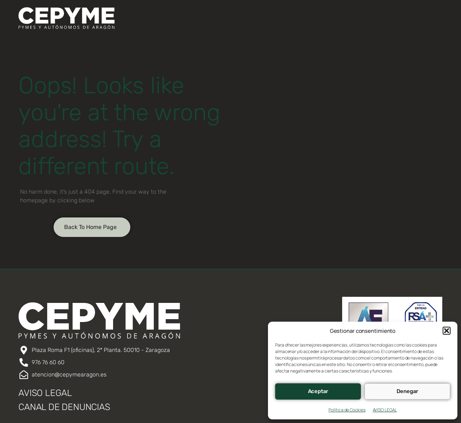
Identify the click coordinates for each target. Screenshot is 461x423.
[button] (446, 330)
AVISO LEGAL (385, 410)
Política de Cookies (346, 410)
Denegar (408, 391)
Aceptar (318, 391)
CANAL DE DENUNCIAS (64, 407)
